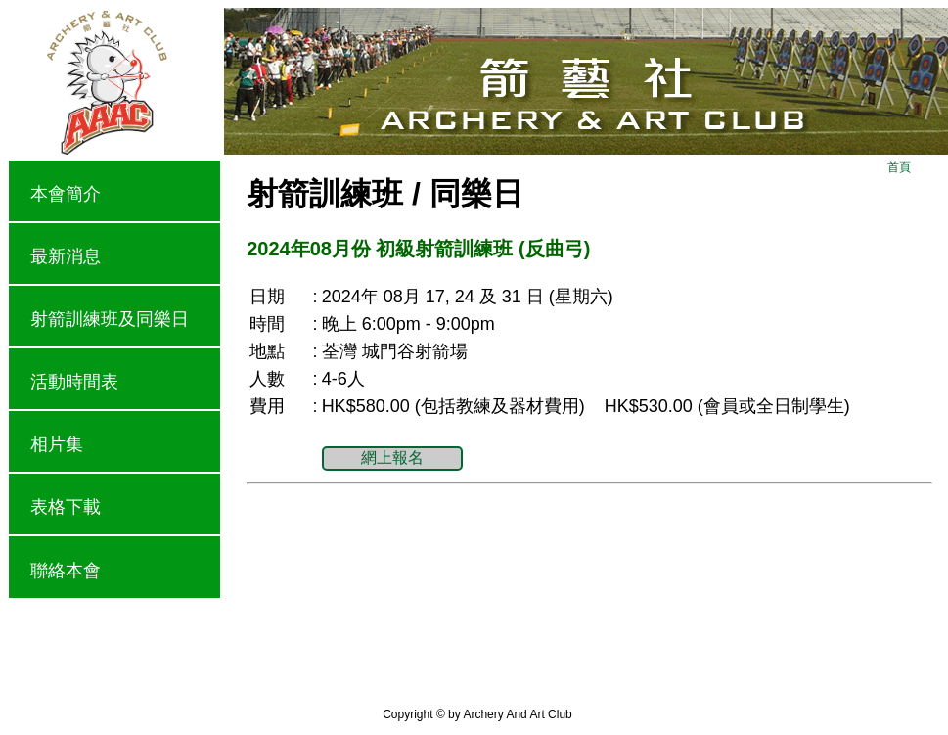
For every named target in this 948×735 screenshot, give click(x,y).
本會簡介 (65, 194)
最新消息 (65, 256)
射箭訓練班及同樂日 (109, 319)
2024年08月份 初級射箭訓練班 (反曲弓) (418, 248)
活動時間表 (74, 381)
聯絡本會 (65, 570)
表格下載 (65, 507)
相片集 (56, 444)
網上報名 (392, 457)
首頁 (899, 167)
